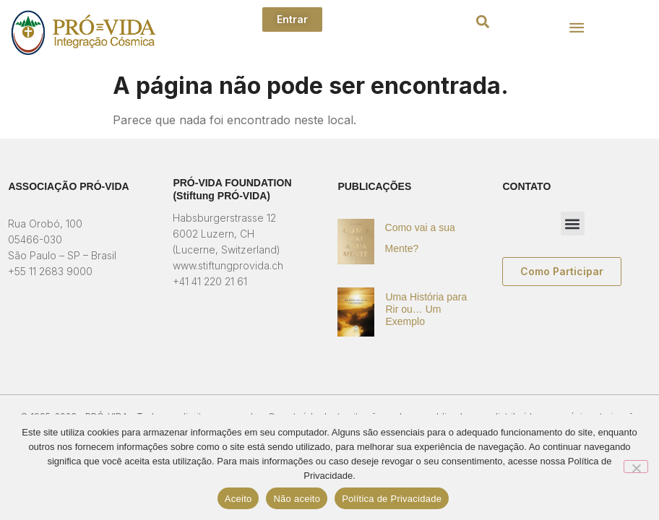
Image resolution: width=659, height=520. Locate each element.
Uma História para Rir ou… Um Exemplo (426, 309)
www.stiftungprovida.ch (228, 265)
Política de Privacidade (392, 498)
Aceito (238, 498)
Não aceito (296, 498)
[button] (482, 22)
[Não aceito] (636, 466)
